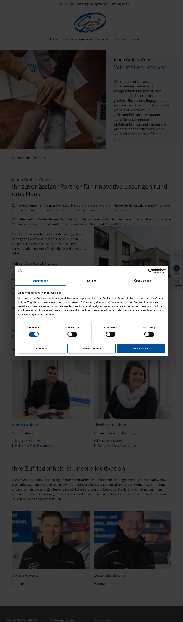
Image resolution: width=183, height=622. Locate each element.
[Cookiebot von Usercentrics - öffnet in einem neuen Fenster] (151, 270)
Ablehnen (41, 348)
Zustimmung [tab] (40, 280)
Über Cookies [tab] (142, 280)
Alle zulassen (141, 348)
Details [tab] (91, 280)
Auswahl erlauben (91, 348)
